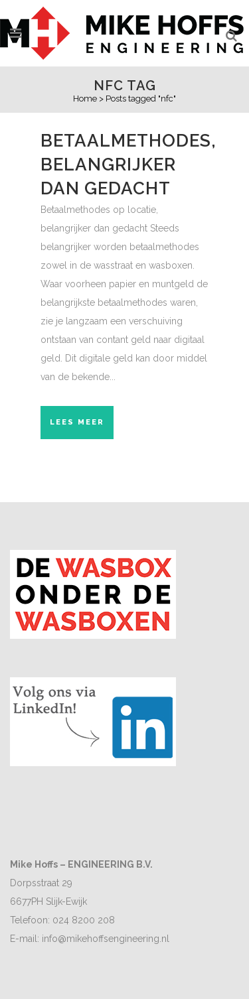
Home (85, 98)
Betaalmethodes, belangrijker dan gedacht (128, 164)
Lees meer (77, 422)
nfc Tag (125, 86)
